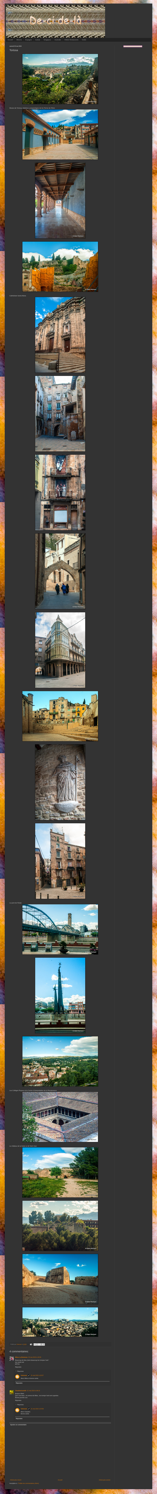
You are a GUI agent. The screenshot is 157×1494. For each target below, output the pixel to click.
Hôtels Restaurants (71, 40)
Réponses (20, 1371)
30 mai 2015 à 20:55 (34, 1357)
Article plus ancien (104, 1480)
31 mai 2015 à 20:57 (37, 1375)
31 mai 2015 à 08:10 (33, 1390)
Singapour (47, 40)
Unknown (24, 1375)
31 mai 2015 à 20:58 (37, 1409)
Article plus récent (15, 1480)
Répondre (18, 1367)
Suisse (37, 40)
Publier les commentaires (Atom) (28, 1483)
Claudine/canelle (20, 1390)
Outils (84, 40)
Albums (19, 40)
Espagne (28, 40)
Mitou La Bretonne (21, 1357)
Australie (58, 40)
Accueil (10, 40)
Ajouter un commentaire (18, 1425)
